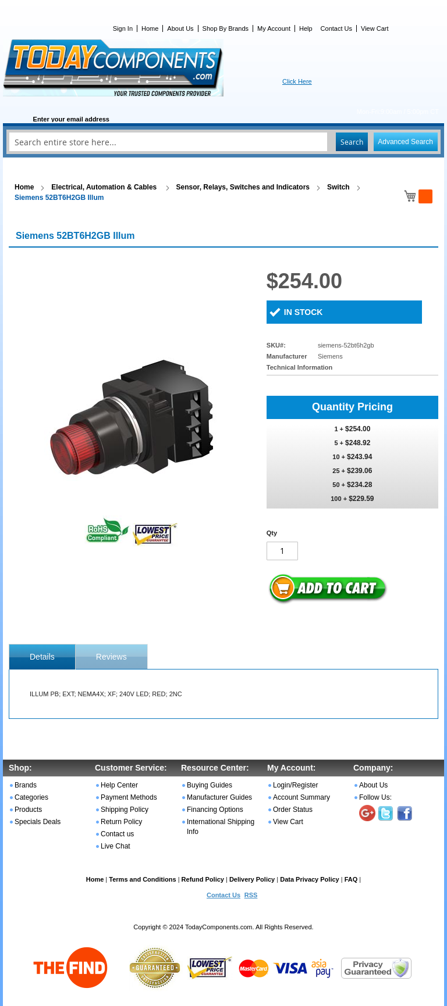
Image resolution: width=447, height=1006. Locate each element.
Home (149, 28)
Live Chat (115, 846)
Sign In (123, 28)
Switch (338, 187)
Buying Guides (209, 785)
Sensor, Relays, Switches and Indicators (243, 187)
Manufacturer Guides (219, 797)
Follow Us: (375, 797)
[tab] (42, 657)
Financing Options (215, 809)
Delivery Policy (252, 879)
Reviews (111, 656)
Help (306, 28)
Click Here (297, 81)
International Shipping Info (220, 827)
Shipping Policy (124, 809)
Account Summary (301, 797)
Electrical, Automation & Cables (104, 187)
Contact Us (336, 28)
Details (42, 656)
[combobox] (223, 142)
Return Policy (121, 822)
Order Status (293, 809)
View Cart (374, 28)
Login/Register (295, 785)
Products (28, 809)
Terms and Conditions (142, 879)
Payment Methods (129, 797)
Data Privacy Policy (309, 879)
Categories (31, 797)
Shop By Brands (226, 28)
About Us (180, 28)
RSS (251, 895)
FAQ (351, 879)
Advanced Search (405, 142)
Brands (26, 785)
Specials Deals (38, 822)
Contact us (117, 834)
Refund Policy (203, 879)
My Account (273, 28)
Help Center (119, 785)
